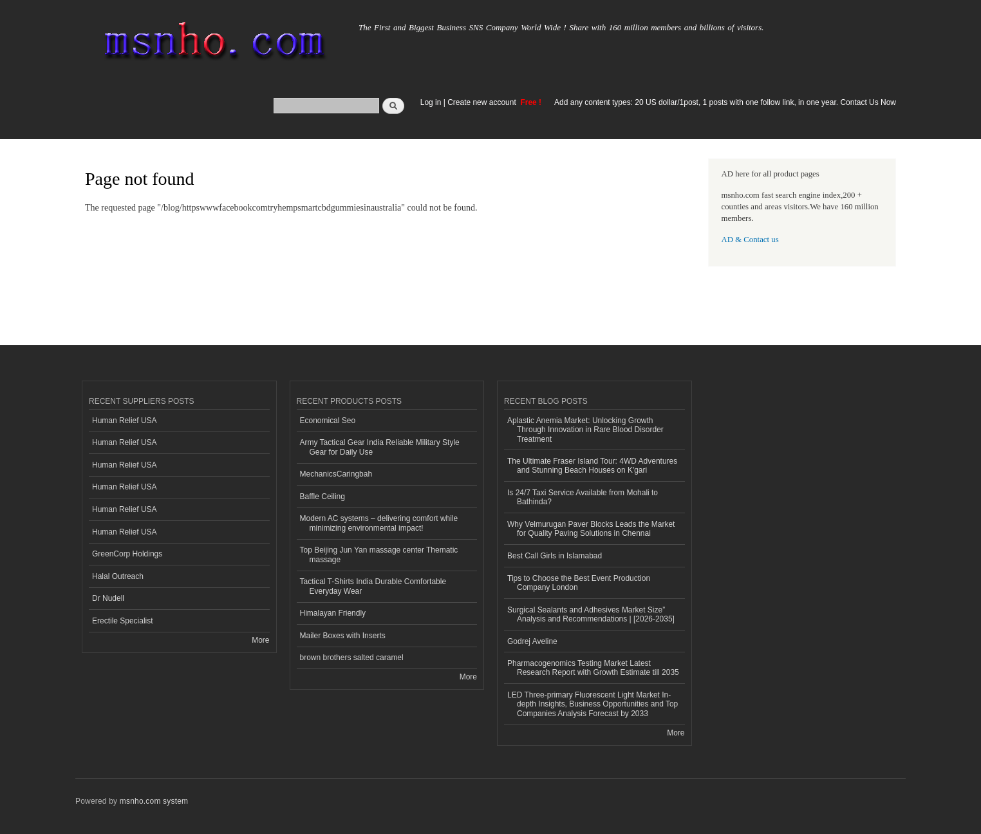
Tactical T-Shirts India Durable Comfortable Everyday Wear (373, 586)
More (260, 640)
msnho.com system (154, 801)
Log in (431, 102)
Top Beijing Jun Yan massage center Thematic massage (379, 554)
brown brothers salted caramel (352, 657)
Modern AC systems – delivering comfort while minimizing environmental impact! (379, 523)
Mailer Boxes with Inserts (343, 635)
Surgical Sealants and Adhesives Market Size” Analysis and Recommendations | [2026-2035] (591, 614)
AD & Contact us (750, 239)
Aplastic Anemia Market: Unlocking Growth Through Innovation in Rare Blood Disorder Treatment (585, 430)
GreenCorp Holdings (127, 553)
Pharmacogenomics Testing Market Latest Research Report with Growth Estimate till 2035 (593, 668)
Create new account (482, 102)
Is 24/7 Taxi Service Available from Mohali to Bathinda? (582, 497)
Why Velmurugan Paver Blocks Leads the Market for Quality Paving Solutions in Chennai (591, 529)
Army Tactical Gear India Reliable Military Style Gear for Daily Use (380, 447)
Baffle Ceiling (322, 496)
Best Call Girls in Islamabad (554, 555)
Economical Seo (328, 420)
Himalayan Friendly (333, 613)
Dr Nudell (108, 598)
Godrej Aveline (532, 641)
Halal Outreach (118, 576)
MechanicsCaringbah (336, 474)
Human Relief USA (124, 420)
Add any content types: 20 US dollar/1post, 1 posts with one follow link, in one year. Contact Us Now (725, 102)
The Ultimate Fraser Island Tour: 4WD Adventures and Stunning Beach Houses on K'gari (592, 466)
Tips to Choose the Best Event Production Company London (578, 583)
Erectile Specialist (122, 620)
